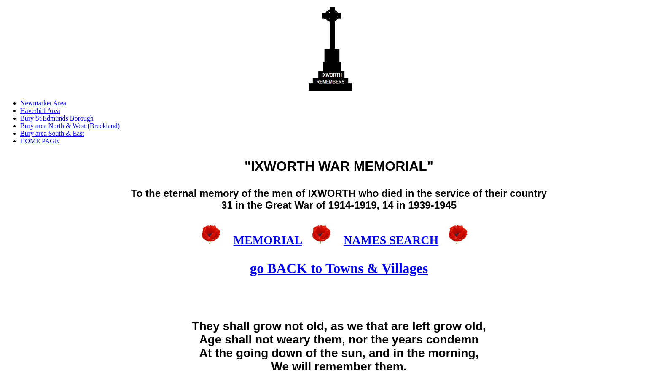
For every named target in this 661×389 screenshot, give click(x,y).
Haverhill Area (40, 110)
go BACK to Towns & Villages (339, 268)
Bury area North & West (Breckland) (70, 125)
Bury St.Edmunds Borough (57, 118)
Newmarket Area (43, 103)
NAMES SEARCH (391, 240)
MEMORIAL (268, 240)
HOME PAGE (39, 141)
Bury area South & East (52, 133)
